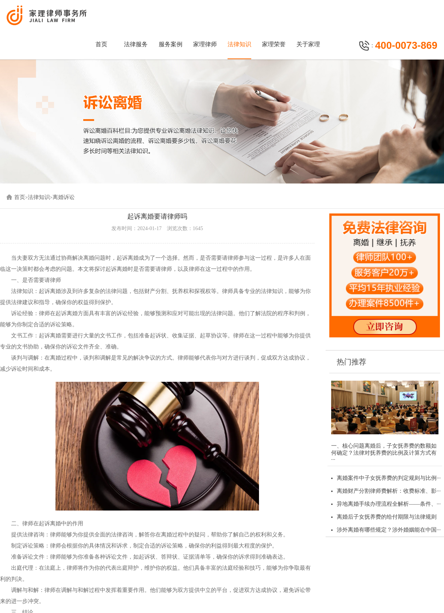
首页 (101, 44)
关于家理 (308, 44)
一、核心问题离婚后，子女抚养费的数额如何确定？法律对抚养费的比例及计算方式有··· (384, 452)
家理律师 (205, 44)
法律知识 (239, 44)
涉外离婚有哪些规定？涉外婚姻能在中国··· (389, 530)
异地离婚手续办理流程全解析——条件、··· (389, 504)
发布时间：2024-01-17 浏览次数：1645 (157, 228)
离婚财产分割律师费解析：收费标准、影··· (389, 491)
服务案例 (170, 44)
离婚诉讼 (64, 197)
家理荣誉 (274, 44)
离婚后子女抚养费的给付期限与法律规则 (387, 517)
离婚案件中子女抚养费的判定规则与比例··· (389, 478)
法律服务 (136, 44)
